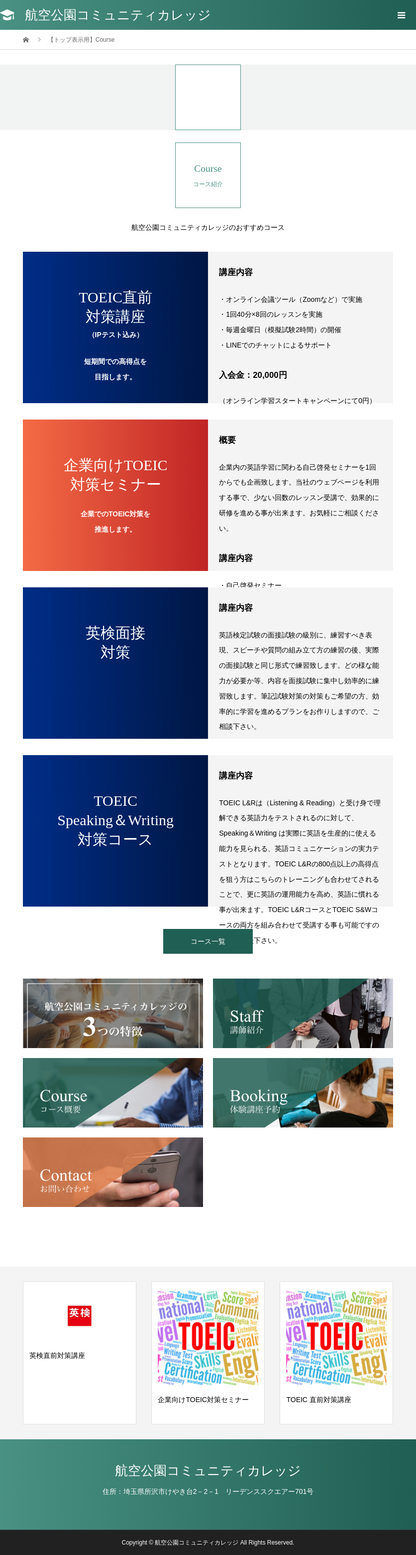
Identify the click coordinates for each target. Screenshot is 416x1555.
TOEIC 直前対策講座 (318, 1400)
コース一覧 (208, 941)
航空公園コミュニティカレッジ (118, 14)
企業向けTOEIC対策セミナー (203, 1400)
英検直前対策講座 (57, 1355)
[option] (79, 1352)
